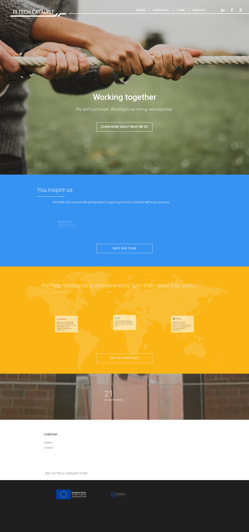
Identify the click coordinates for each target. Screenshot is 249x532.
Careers (45, 442)
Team (181, 10)
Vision (140, 10)
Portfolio (161, 10)
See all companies (124, 355)
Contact (199, 10)
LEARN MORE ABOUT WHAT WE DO (124, 127)
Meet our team (124, 246)
